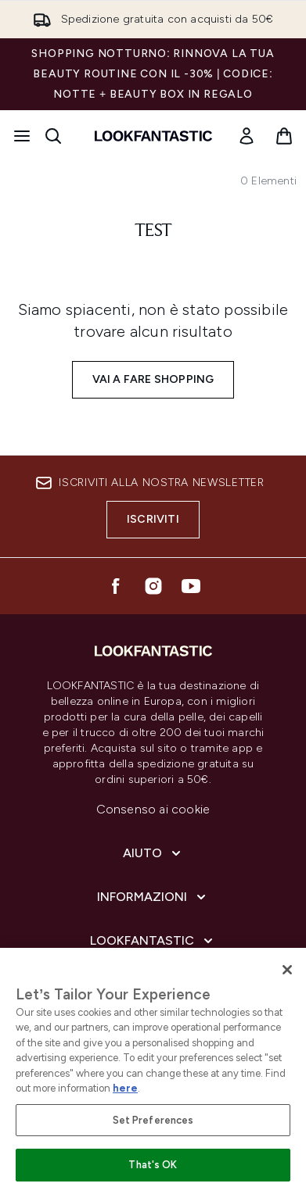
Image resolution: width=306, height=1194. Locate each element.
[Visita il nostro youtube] (191, 586)
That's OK (152, 1165)
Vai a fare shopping (153, 379)
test (153, 231)
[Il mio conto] (246, 136)
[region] (153, 1071)
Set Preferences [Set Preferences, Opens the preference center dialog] (153, 1120)
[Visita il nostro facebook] (116, 586)
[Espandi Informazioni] (153, 897)
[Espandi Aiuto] (153, 853)
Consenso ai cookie (153, 809)
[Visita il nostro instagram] (153, 586)
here (125, 1088)
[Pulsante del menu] (22, 136)
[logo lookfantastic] (153, 136)
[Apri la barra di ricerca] (53, 136)
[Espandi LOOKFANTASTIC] (153, 940)
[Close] (287, 970)
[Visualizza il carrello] (284, 136)
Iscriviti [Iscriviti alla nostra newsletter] (153, 519)
